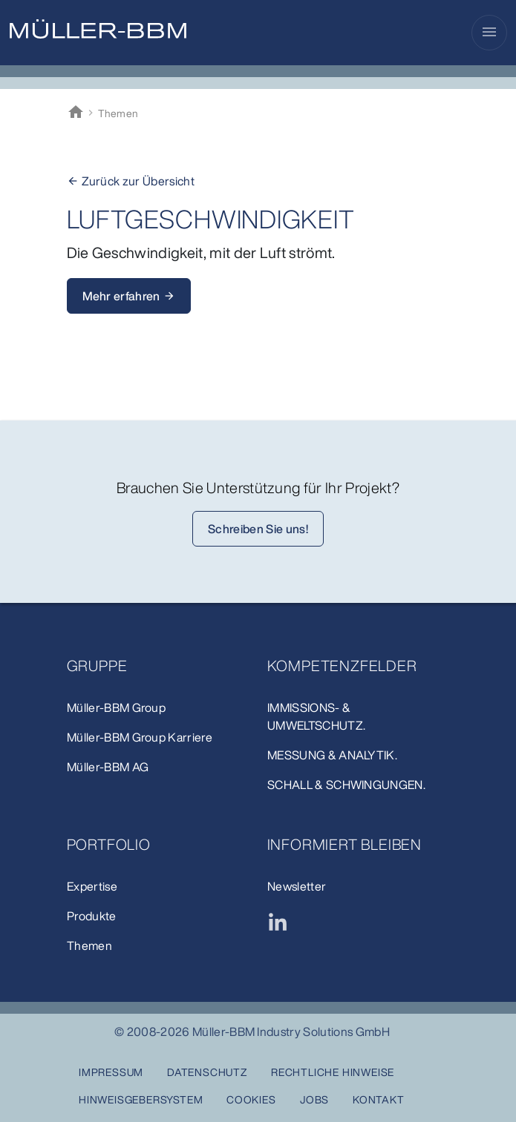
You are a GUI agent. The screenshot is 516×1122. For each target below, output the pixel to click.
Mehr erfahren (128, 296)
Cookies (251, 1099)
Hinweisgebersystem (141, 1099)
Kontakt (379, 1099)
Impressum (111, 1072)
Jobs (314, 1099)
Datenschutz (207, 1072)
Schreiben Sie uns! (258, 529)
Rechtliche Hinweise (332, 1072)
